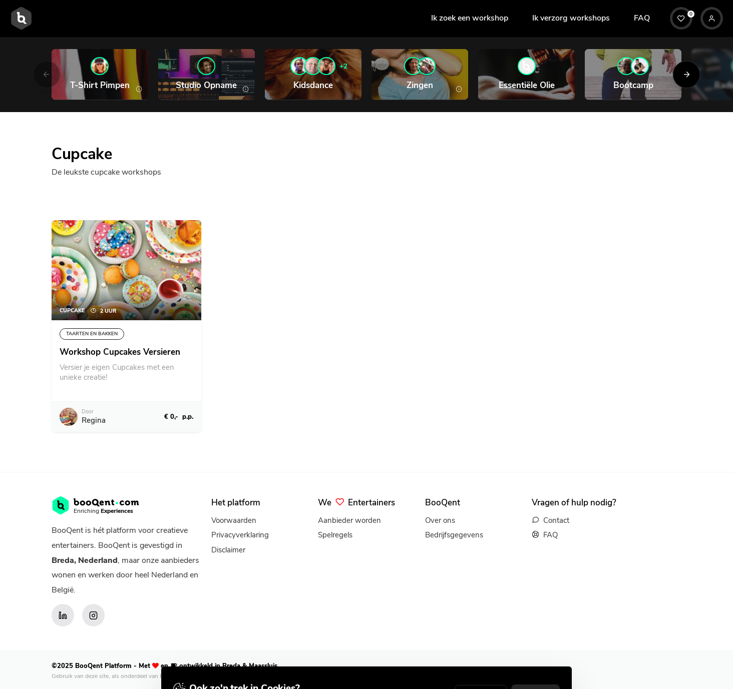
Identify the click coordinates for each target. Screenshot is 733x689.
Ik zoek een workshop (469, 18)
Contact (556, 520)
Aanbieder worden (349, 520)
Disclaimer (228, 550)
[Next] (686, 74)
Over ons (440, 520)
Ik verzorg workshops (571, 18)
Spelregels (335, 535)
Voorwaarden (233, 520)
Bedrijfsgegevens (454, 535)
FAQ (642, 18)
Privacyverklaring (240, 535)
